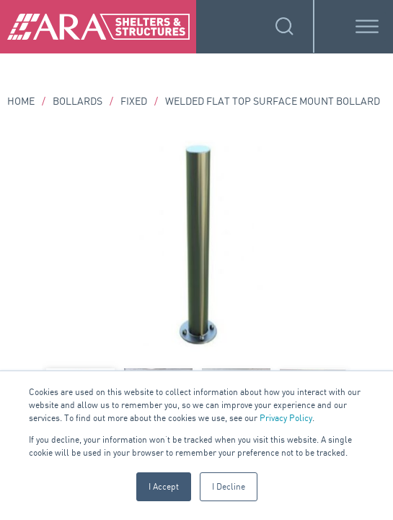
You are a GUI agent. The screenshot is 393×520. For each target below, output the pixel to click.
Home (21, 101)
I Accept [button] (164, 486)
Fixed (133, 101)
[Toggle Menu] (367, 26)
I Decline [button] (228, 486)
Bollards (77, 101)
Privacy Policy (286, 417)
